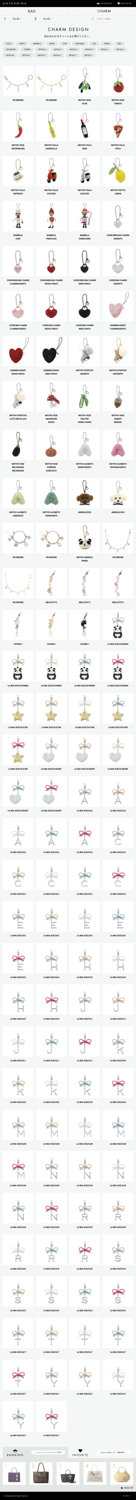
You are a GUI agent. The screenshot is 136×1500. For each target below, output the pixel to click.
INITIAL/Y (88, 55)
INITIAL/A (42, 49)
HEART (51, 44)
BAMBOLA (37, 44)
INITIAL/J (104, 49)
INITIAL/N (26, 55)
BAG (32, 11)
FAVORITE (125, 3)
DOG (94, 44)
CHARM (104, 11)
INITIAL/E (73, 49)
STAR (65, 44)
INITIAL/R (41, 55)
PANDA (107, 44)
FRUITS (22, 44)
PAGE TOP (128, 1488)
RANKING (104, 3)
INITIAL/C (57, 49)
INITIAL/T (72, 55)
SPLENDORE (11, 49)
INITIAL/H (89, 49)
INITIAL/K (120, 49)
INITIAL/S (57, 55)
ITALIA (8, 44)
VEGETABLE (79, 44)
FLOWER (27, 49)
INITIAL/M (10, 55)
